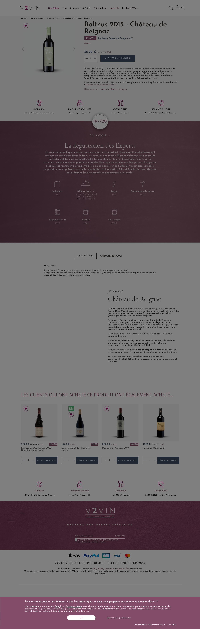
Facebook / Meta (74, 606)
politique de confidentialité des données (69, 611)
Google (58, 606)
